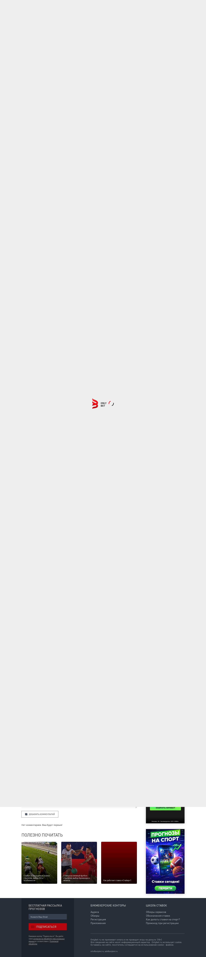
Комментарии (29, 764)
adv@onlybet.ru (111, 951)
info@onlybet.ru (97, 951)
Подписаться (42, 926)
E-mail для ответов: (30, 776)
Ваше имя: (26, 769)
